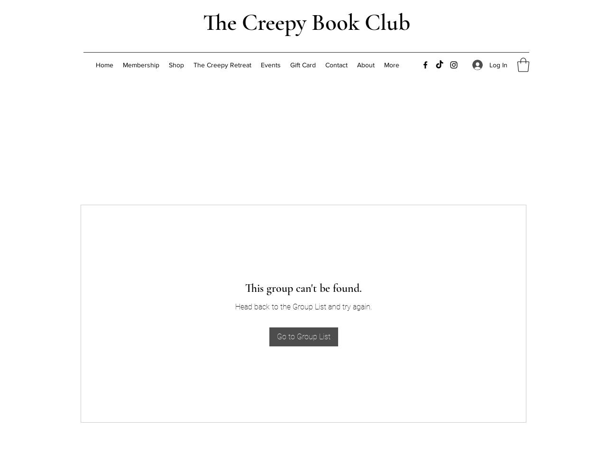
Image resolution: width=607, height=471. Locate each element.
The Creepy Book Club (306, 22)
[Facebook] (425, 65)
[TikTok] (439, 65)
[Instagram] (454, 65)
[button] (523, 65)
